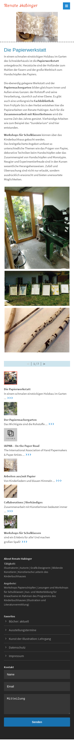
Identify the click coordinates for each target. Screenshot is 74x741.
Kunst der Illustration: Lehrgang (30, 639)
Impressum (16, 656)
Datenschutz (17, 647)
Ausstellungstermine (22, 630)
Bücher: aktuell (19, 621)
